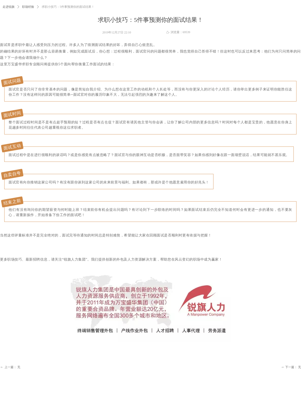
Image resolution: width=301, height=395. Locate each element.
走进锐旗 (9, 7)
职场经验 (28, 7)
